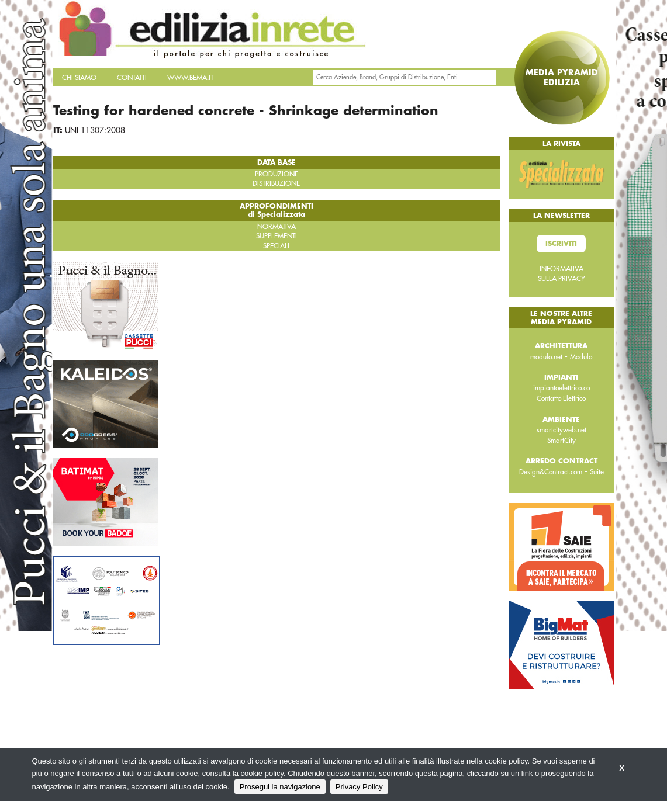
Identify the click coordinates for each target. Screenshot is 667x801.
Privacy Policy (359, 786)
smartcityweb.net (561, 430)
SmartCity (561, 440)
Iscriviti (561, 243)
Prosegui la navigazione (280, 786)
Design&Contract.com (550, 472)
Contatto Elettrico (561, 398)
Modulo (581, 356)
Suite (597, 472)
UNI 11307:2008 (95, 130)
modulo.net (546, 356)
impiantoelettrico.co (561, 387)
